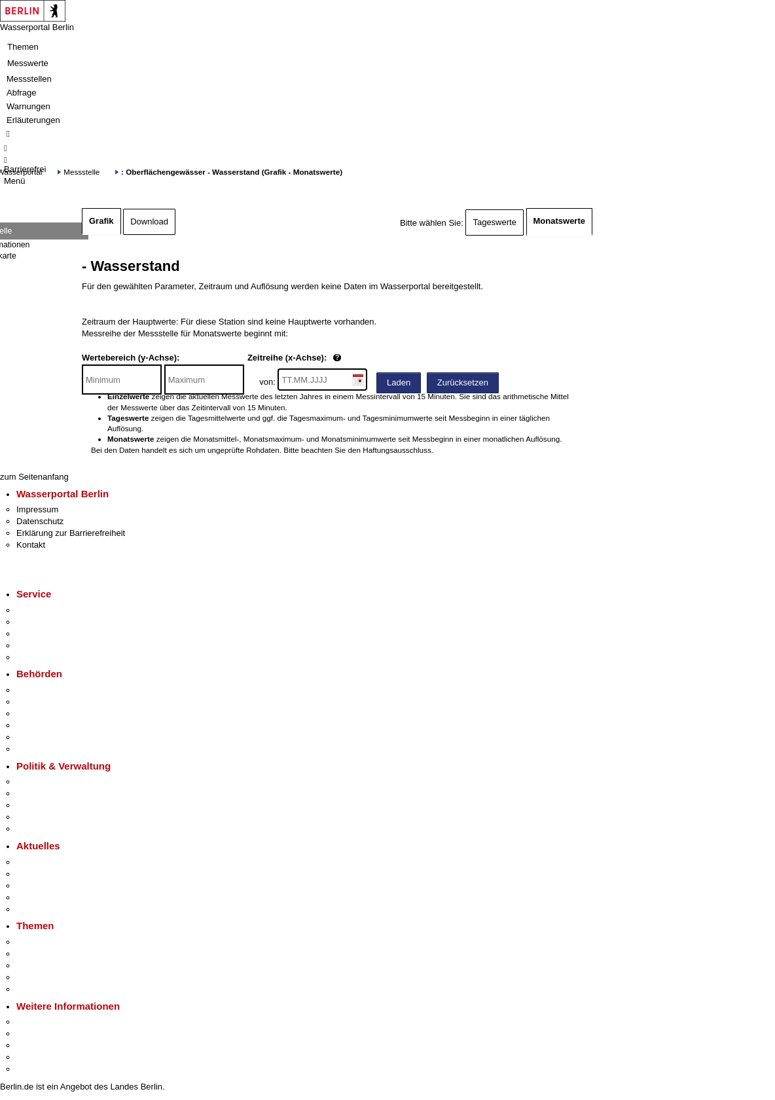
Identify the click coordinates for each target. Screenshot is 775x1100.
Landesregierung (48, 782)
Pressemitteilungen (52, 862)
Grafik (101, 221)
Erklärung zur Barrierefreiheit (70, 533)
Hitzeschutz (38, 909)
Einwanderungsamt (52, 749)
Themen (23, 47)
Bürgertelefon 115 (50, 634)
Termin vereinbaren (52, 622)
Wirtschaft (35, 1045)
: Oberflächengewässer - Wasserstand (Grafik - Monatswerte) (231, 172)
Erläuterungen (33, 120)
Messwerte (27, 63)
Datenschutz (39, 521)
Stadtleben (36, 1057)
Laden (398, 382)
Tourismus (35, 1033)
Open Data (37, 817)
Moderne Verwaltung (55, 965)
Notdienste (36, 645)
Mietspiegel (38, 977)
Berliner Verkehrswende (61, 954)
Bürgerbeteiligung (49, 805)
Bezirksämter (41, 714)
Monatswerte (559, 221)
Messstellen (29, 79)
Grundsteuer (39, 989)
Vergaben (34, 829)
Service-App (39, 610)
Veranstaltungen (47, 886)
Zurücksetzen (462, 382)
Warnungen (28, 106)
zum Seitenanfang (34, 477)
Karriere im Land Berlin (59, 793)
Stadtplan (34, 1069)
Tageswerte (494, 222)
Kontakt (30, 545)
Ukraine (31, 897)
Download (149, 221)
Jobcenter (35, 737)
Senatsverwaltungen (55, 702)
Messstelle (81, 172)
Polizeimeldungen (50, 874)
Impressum (37, 509)
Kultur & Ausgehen (51, 1022)
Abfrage (22, 93)
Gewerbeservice (47, 657)
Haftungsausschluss (397, 450)
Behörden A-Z (42, 690)
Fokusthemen (42, 942)
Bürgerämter (39, 725)
